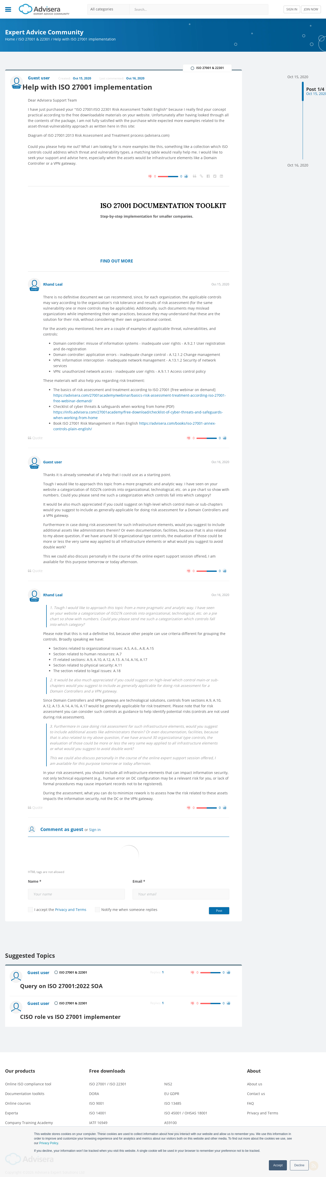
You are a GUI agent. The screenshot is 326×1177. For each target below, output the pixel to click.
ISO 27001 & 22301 (34, 39)
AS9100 (170, 1116)
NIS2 (168, 1077)
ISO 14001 (97, 1106)
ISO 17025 (97, 1125)
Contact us (256, 1087)
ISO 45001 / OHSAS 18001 (185, 1106)
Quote (35, 439)
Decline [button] (299, 1165)
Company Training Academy (29, 1116)
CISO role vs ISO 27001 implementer (81, 1010)
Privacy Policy (48, 1143)
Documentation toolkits (24, 1087)
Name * (34, 882)
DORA (94, 1087)
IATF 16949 (98, 1116)
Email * (139, 882)
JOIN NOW (311, 9)
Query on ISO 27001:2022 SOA (71, 983)
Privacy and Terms (70, 910)
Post (219, 911)
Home (10, 39)
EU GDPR (171, 1087)
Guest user (52, 463)
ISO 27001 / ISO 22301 (107, 1077)
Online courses (18, 1096)
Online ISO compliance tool (28, 1077)
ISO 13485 (172, 1096)
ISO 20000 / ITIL (177, 1125)
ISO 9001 (96, 1096)
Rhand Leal (52, 285)
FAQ (250, 1096)
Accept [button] (278, 1165)
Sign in (95, 830)
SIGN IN (291, 9)
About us (254, 1077)
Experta (11, 1106)
